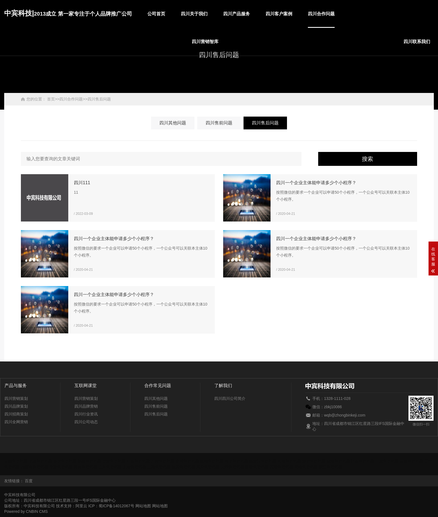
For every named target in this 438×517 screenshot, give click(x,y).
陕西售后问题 (183, 467)
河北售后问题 (236, 461)
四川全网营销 (16, 422)
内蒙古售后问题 (34, 467)
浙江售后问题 (330, 467)
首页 (51, 99)
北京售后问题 (40, 461)
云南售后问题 (306, 467)
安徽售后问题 (16, 461)
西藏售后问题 (281, 467)
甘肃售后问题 (114, 461)
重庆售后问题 (65, 461)
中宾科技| (68, 13)
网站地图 (143, 506)
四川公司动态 (86, 422)
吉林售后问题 (411, 461)
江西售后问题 (387, 461)
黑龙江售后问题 (262, 461)
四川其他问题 (172, 122)
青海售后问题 (85, 467)
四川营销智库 (205, 41)
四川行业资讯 (86, 414)
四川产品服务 (236, 13)
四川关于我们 (194, 13)
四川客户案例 (279, 13)
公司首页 (156, 13)
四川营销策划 (16, 398)
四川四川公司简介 (229, 398)
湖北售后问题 (313, 461)
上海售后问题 (134, 467)
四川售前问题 (219, 122)
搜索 (367, 159)
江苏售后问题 (362, 461)
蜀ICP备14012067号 (116, 506)
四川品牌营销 (86, 406)
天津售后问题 (232, 467)
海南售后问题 (211, 461)
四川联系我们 (416, 41)
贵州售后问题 (187, 461)
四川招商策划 (16, 414)
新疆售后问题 (257, 467)
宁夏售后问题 (61, 467)
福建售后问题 (89, 461)
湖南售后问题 (338, 461)
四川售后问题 (99, 99)
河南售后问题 (289, 461)
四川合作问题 (321, 13)
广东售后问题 (138, 461)
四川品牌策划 (16, 406)
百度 (29, 481)
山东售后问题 (110, 467)
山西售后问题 (159, 467)
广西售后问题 (162, 461)
